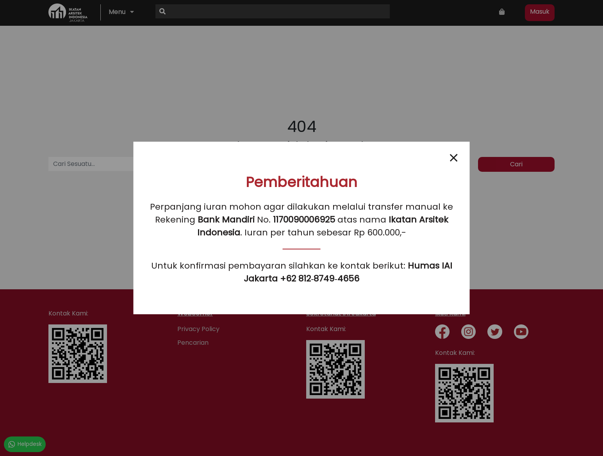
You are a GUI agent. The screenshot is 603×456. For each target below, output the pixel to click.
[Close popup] (454, 157)
